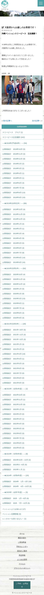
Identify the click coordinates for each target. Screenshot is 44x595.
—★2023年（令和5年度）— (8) (15, 454)
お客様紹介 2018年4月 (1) (13, 173)
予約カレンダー (22, 547)
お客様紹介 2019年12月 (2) (13, 219)
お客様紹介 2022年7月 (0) (13, 438)
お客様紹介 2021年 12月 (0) (14, 339)
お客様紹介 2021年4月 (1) (13, 359)
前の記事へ (7, 121)
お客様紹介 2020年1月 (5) (13, 289)
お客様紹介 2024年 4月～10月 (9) (16, 486)
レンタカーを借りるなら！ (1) (14, 519)
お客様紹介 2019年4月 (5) (13, 238)
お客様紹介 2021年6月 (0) (13, 368)
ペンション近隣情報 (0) (11, 514)
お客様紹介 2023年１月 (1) (13, 469)
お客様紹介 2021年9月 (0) (13, 383)
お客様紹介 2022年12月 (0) (13, 404)
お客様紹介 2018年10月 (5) (13, 149)
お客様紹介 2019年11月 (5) (13, 214)
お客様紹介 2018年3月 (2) (13, 168)
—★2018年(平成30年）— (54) (14, 143)
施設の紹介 (22, 538)
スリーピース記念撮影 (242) (13, 137)
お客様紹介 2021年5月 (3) (13, 363)
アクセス (22, 564)
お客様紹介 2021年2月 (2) (13, 349)
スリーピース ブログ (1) (12, 132)
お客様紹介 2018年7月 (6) (13, 188)
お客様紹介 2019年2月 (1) (13, 229)
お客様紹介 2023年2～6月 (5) (14, 465)
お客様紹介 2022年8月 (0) (13, 443)
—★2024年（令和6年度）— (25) (15, 475)
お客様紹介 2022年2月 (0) (13, 414)
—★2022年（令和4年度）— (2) (15, 389)
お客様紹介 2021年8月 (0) (13, 378)
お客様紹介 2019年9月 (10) (13, 262)
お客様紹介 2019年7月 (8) (13, 253)
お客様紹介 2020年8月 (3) (13, 313)
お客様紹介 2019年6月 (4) (13, 248)
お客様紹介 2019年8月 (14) (13, 258)
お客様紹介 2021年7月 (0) (13, 373)
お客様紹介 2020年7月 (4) (13, 308)
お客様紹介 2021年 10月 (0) (14, 330)
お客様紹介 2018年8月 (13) (13, 192)
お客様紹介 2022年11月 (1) (13, 400)
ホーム (22, 533)
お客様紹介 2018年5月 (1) (13, 178)
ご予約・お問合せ (22, 585)
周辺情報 (22, 555)
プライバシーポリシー (22, 568)
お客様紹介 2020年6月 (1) (13, 303)
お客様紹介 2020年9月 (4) (13, 318)
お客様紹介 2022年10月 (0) (13, 395)
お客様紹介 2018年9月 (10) (13, 197)
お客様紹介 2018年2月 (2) (13, 164)
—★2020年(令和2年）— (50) (14, 268)
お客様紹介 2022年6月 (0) (13, 433)
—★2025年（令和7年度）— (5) (15, 492)
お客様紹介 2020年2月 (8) (13, 294)
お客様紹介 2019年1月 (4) (13, 224)
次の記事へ (36, 121)
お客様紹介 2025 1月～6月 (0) (15, 498)
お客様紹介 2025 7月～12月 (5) (16, 503)
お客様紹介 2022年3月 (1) (13, 419)
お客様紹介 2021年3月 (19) (13, 354)
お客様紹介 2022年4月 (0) (13, 424)
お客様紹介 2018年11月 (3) (13, 154)
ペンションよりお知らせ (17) (13, 509)
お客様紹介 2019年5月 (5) (13, 243)
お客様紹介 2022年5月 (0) (13, 428)
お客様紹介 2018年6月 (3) (13, 183)
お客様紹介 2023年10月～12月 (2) (16, 460)
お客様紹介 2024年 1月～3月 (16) (16, 481)
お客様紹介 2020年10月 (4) (13, 274)
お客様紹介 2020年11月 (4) (13, 279)
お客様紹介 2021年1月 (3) (13, 344)
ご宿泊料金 (22, 542)
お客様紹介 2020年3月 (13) (13, 299)
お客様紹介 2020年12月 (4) (13, 284)
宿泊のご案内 (22, 551)
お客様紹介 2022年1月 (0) (13, 409)
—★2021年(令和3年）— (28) (14, 324)
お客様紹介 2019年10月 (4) (13, 209)
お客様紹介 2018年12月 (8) (13, 159)
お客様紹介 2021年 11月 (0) (14, 335)
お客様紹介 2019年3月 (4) (13, 233)
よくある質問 (22, 559)
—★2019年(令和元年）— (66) (14, 203)
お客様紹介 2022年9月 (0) (13, 448)
